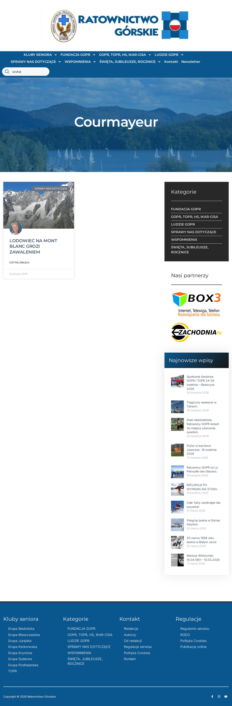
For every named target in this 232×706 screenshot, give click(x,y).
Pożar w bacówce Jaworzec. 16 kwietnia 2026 (202, 449)
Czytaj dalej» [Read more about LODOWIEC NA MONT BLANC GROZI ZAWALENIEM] (19, 262)
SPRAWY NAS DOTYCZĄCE (36, 61)
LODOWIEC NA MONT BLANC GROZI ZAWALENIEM (33, 246)
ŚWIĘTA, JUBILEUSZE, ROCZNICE (130, 61)
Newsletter (190, 62)
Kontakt (171, 62)
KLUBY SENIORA (40, 54)
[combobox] (25, 71)
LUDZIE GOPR (169, 54)
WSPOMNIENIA (80, 61)
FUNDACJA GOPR (78, 54)
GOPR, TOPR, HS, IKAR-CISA (125, 54)
